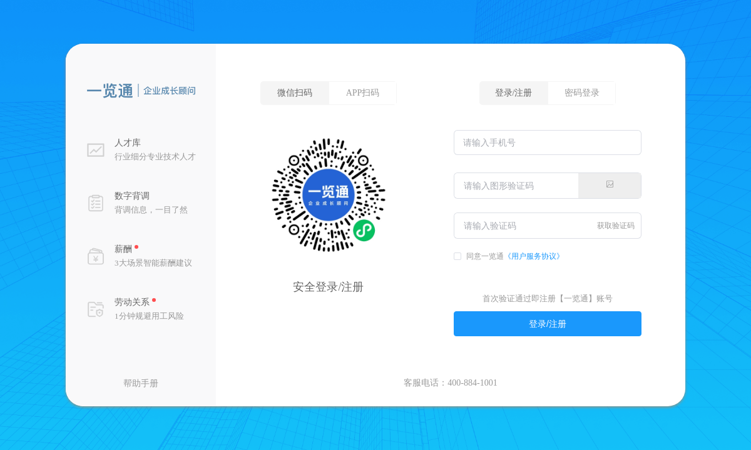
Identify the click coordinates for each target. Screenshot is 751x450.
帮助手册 (140, 383)
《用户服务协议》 (534, 256)
